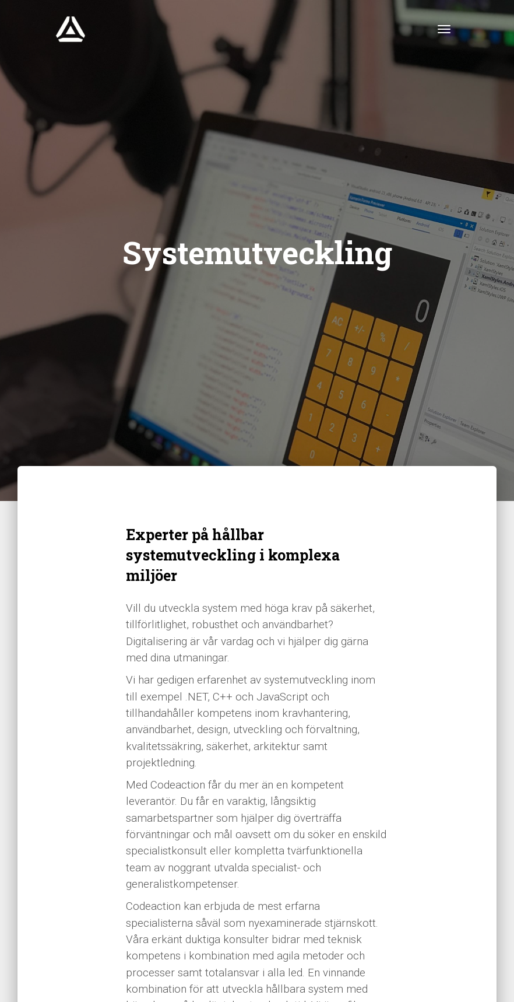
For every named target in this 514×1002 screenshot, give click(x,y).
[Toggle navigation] (444, 29)
